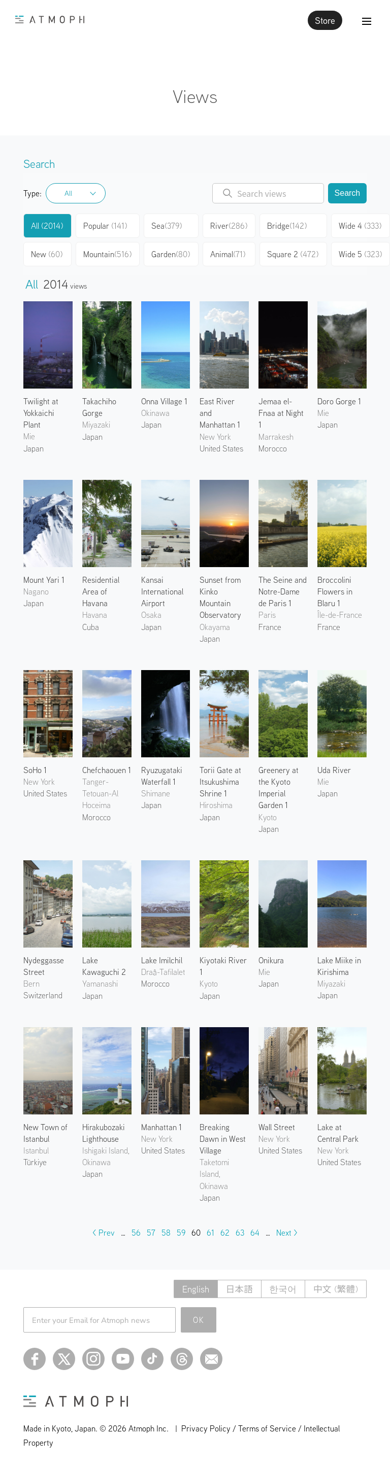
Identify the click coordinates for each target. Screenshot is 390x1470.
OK (199, 1320)
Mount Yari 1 (43, 580)
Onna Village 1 (164, 401)
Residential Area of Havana (100, 591)
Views (195, 96)
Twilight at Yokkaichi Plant (40, 413)
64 (254, 1233)
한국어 (282, 1289)
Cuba (90, 627)
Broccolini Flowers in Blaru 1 (334, 591)
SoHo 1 (35, 770)
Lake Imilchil (161, 960)
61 (210, 1233)
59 (181, 1233)
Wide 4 (360, 226)
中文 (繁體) (335, 1289)
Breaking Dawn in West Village (223, 1139)
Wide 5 (360, 254)
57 (151, 1233)
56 (136, 1233)
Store (325, 20)
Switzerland (42, 995)
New (46, 254)
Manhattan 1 (161, 1127)
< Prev (103, 1233)
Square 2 (292, 254)
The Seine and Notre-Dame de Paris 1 (282, 591)
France (269, 627)
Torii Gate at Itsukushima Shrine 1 (220, 781)
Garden (170, 254)
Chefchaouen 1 (106, 770)
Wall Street (276, 1127)
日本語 (238, 1289)
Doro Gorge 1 (339, 401)
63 (240, 1233)
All (68, 193)
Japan (33, 448)
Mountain (107, 254)
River (228, 226)
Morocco (272, 448)
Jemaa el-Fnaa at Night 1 (281, 413)
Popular (105, 226)
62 (225, 1233)
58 (166, 1233)
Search (348, 193)
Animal (227, 254)
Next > (287, 1233)
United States (221, 448)
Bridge (287, 226)
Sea (166, 226)
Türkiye (35, 1162)
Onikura (271, 960)
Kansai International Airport (162, 591)
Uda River (334, 770)
